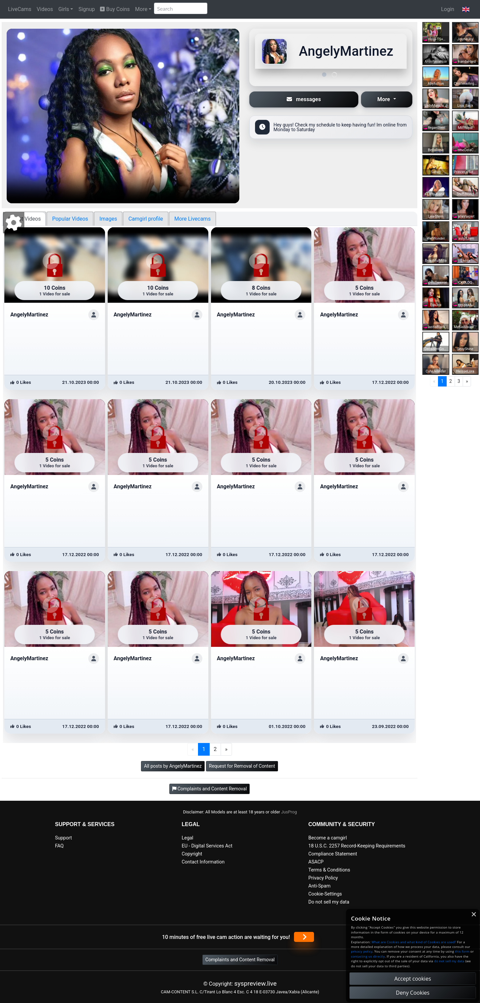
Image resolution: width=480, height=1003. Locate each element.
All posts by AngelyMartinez (173, 766)
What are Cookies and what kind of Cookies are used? (414, 942)
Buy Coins (115, 9)
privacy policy (361, 951)
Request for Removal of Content (242, 766)
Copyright (192, 854)
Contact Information (203, 862)
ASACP (316, 862)
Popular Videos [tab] (70, 219)
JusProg (289, 811)
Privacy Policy (323, 878)
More (141, 9)
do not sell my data (449, 961)
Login (447, 9)
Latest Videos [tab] (24, 219)
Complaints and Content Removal (240, 959)
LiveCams (19, 9)
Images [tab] (108, 219)
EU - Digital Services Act (207, 846)
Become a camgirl (327, 838)
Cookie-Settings (325, 894)
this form (462, 951)
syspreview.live (255, 983)
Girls (63, 9)
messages (304, 99)
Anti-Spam (319, 886)
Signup (86, 9)
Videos (45, 9)
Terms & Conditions (329, 870)
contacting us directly (368, 956)
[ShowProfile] (93, 314)
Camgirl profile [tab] (145, 219)
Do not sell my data (328, 902)
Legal (187, 838)
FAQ (59, 846)
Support (63, 838)
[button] (466, 9)
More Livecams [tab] (192, 219)
